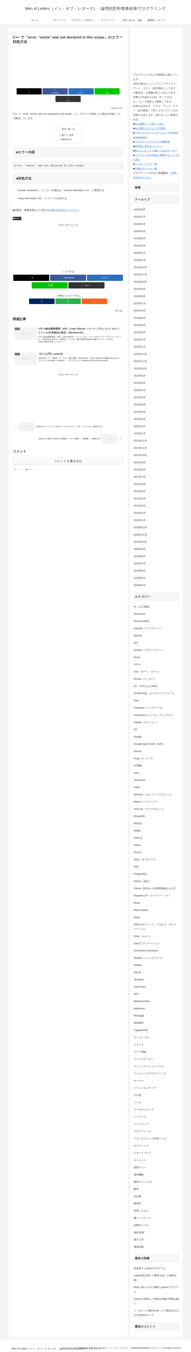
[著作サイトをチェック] (61, 294)
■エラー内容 (68, 127)
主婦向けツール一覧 (146, 168)
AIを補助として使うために (149, 124)
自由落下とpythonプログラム (150, 1268)
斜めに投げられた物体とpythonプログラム (156, 1289)
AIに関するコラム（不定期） (151, 128)
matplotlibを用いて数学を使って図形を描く (155, 1277)
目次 (64, 121)
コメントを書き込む (68, 454)
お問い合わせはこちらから (64, 203)
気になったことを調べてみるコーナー (156, 150)
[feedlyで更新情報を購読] (68, 294)
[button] (105, 91)
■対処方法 (67, 132)
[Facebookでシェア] (49, 91)
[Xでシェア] (31, 91)
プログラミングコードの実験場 (152, 141)
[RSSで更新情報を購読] (74, 294)
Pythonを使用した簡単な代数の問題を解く (156, 1301)
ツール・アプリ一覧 (146, 164)
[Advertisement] (68, 65)
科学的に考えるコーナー (148, 146)
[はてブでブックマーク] (68, 91)
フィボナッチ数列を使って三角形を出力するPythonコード (156, 1312)
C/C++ (17, 211)
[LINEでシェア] (86, 91)
